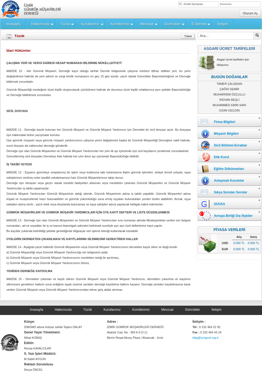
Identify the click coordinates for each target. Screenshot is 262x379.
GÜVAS (219, 204)
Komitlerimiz (141, 310)
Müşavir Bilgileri (226, 133)
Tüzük (87, 310)
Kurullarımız (112, 310)
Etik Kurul (221, 157)
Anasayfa (36, 310)
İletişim (216, 310)
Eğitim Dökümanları (229, 169)
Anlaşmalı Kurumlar (229, 180)
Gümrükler (192, 310)
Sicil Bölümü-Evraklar (230, 145)
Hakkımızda (63, 310)
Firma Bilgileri (224, 122)
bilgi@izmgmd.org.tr (205, 337)
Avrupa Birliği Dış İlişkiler (233, 216)
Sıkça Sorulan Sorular (230, 192)
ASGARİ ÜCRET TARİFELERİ (229, 48)
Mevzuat (167, 310)
